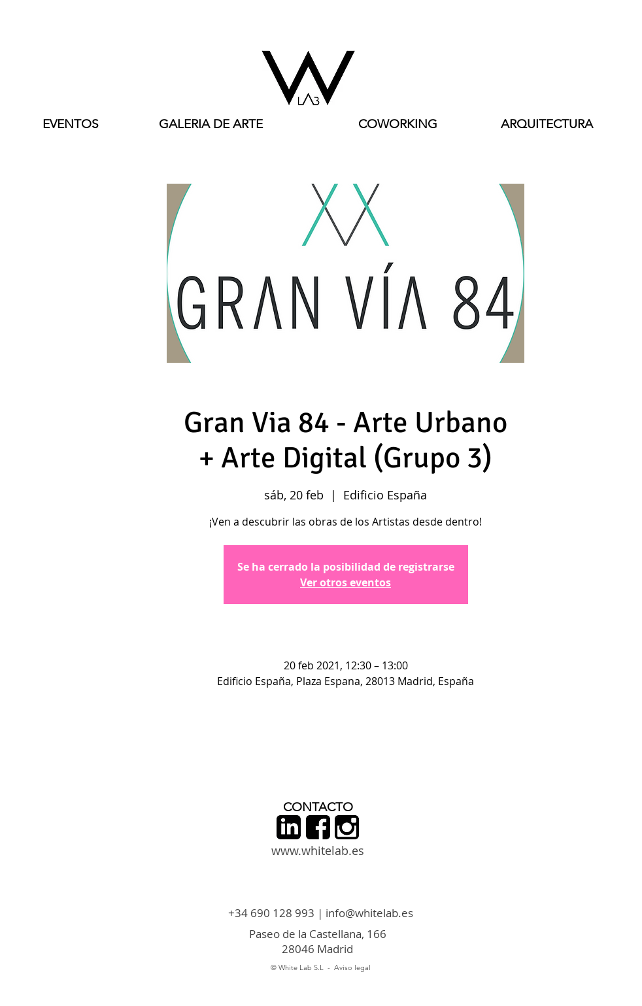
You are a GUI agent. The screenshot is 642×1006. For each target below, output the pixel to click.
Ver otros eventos (345, 582)
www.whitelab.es (317, 850)
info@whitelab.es (369, 912)
